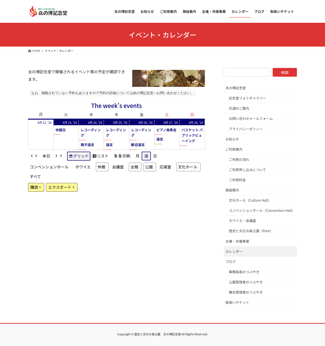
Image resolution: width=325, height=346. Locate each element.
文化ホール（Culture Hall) (249, 200)
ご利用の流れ (239, 159)
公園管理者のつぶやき (246, 282)
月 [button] (137, 156)
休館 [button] (101, 167)
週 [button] (146, 156)
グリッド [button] (79, 157)
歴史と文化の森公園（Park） (251, 230)
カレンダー (233, 251)
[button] (34, 156)
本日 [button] (46, 156)
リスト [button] (100, 157)
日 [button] (155, 156)
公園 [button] (149, 167)
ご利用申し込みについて (247, 169)
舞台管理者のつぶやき (246, 292)
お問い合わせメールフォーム (251, 118)
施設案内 (232, 190)
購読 (36, 187)
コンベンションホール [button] (49, 167)
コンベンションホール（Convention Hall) (261, 210)
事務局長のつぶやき (244, 271)
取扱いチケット (237, 302)
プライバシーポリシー (246, 128)
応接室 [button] (165, 167)
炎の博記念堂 (235, 87)
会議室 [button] (118, 167)
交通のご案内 (239, 108)
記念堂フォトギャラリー (247, 98)
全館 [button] (134, 167)
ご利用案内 (233, 149)
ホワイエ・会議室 (242, 220)
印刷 (122, 157)
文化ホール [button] (187, 167)
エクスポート (61, 187)
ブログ (230, 261)
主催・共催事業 (237, 241)
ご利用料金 (237, 179)
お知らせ (232, 139)
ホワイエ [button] (83, 167)
